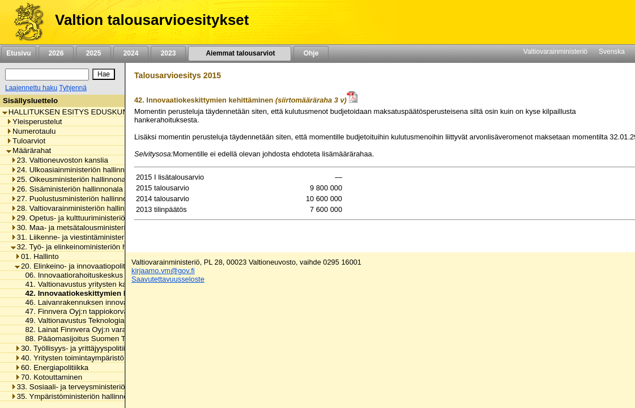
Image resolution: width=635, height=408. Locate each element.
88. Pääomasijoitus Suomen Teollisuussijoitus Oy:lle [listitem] (109, 338)
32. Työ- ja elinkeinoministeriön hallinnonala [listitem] (87, 247)
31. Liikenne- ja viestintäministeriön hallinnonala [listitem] (94, 237)
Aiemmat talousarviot (239, 53)
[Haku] (47, 74)
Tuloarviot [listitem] (25, 141)
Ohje (311, 53)
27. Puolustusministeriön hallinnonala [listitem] (76, 198)
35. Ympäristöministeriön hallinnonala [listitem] (76, 396)
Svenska (612, 52)
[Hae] (103, 74)
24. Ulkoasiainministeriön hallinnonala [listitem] (77, 169)
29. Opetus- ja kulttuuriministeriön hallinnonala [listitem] (91, 218)
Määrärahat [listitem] (28, 150)
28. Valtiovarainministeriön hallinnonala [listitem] (79, 208)
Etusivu (18, 53)
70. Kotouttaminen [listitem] (48, 377)
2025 (93, 53)
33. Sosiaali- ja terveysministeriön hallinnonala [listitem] (91, 386)
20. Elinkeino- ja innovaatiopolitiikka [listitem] (77, 266)
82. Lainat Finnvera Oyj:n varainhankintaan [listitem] (94, 329)
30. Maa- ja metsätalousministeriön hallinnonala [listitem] (94, 227)
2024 (131, 53)
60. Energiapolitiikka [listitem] (51, 367)
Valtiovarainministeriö (555, 52)
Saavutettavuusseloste (167, 279)
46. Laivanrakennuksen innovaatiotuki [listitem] (85, 302)
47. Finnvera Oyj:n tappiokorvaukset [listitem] (82, 311)
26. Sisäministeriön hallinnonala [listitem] (67, 189)
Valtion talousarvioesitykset (152, 19)
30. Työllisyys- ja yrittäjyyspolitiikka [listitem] (76, 348)
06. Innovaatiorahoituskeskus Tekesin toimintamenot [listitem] (109, 275)
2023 (168, 53)
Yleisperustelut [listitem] (34, 121)
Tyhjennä (73, 88)
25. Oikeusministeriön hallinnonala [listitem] (71, 179)
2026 (56, 53)
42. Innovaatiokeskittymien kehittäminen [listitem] (94, 293)
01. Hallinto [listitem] (37, 256)
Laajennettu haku (31, 88)
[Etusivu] (24, 22)
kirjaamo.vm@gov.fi (163, 270)
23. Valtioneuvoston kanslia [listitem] (59, 160)
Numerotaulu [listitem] (31, 131)
